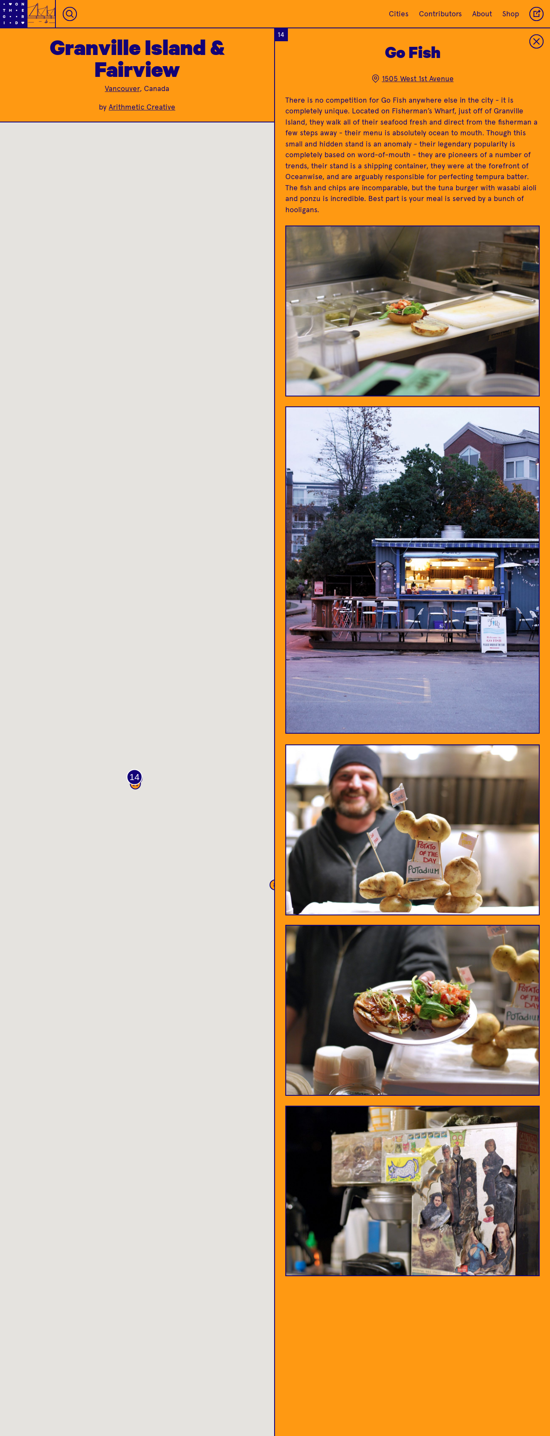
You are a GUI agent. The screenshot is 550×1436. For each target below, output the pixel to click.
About (482, 13)
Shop (510, 13)
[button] (134, 777)
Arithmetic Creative (142, 107)
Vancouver (122, 88)
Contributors (440, 13)
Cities (399, 13)
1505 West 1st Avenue (412, 78)
